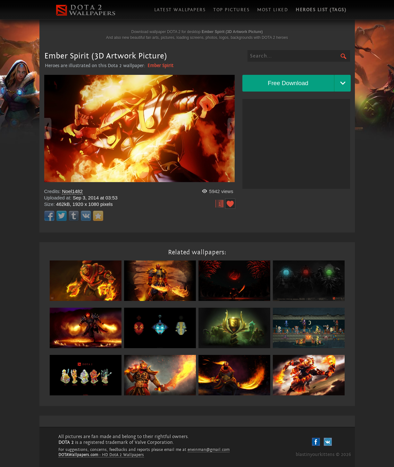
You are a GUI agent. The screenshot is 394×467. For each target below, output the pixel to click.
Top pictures (231, 10)
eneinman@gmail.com (209, 449)
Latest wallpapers (180, 10)
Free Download (288, 83)
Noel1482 (72, 191)
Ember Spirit (160, 65)
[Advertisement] (296, 144)
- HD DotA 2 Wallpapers (101, 455)
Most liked (272, 10)
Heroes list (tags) (321, 10)
